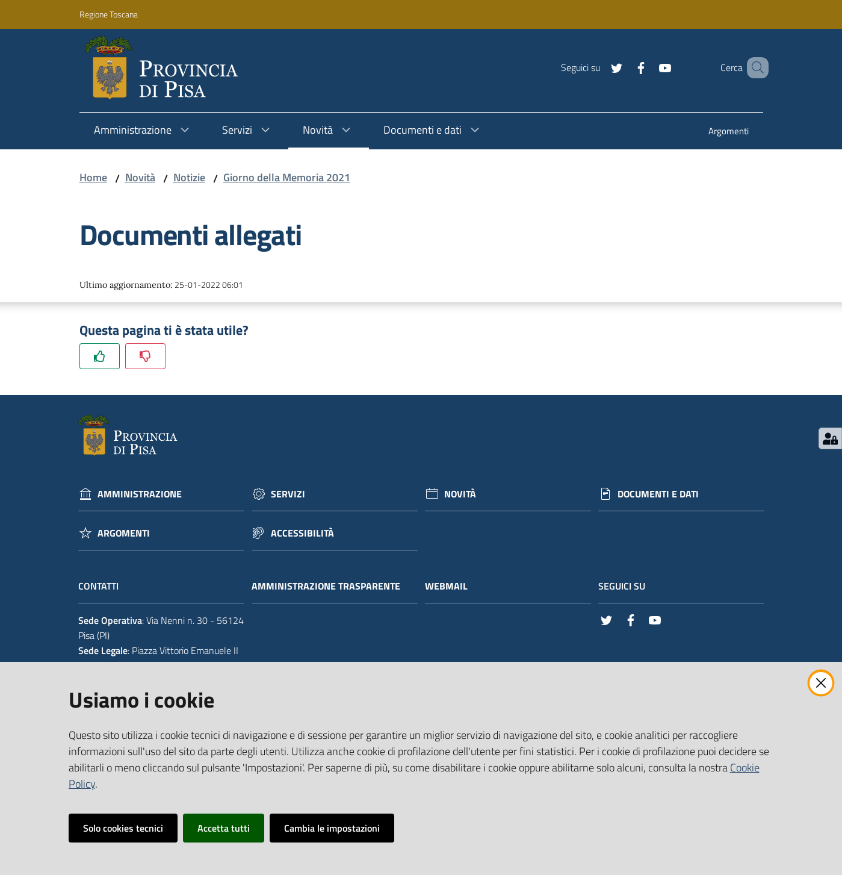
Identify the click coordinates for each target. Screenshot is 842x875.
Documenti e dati (658, 494)
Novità (140, 177)
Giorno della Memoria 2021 (286, 177)
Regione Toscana (108, 14)
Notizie (189, 177)
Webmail (452, 586)
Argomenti (124, 533)
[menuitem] (728, 132)
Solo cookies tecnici (123, 828)
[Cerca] (754, 68)
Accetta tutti (223, 828)
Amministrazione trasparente (332, 586)
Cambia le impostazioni (332, 828)
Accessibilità (302, 533)
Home (93, 177)
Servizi (288, 494)
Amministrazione (140, 494)
